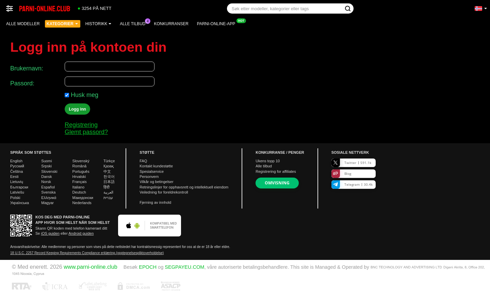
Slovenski (49, 171)
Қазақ (108, 166)
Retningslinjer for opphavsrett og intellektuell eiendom (184, 187)
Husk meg (84, 95)
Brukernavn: (26, 68)
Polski (15, 198)
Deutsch (79, 192)
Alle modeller (23, 23)
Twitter (351, 163)
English (16, 161)
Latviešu (17, 192)
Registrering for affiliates (276, 171)
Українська (19, 203)
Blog (341, 173)
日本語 (109, 182)
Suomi (46, 161)
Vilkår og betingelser (156, 182)
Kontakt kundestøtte (156, 166)
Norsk (46, 182)
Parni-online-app (218, 23)
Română (79, 166)
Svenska (48, 192)
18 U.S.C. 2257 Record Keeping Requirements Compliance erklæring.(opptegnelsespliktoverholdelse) (87, 253)
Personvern (149, 177)
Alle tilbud (134, 23)
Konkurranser (171, 23)
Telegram (352, 184)
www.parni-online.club (90, 267)
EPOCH (148, 267)
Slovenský (80, 161)
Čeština (16, 171)
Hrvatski (79, 177)
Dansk (46, 177)
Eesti (14, 177)
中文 (107, 171)
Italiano (78, 187)
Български (19, 187)
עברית (108, 198)
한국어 (109, 177)
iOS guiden (50, 233)
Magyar (47, 203)
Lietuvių (16, 182)
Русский (17, 166)
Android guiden (81, 233)
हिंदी (106, 187)
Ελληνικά (48, 198)
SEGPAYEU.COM (184, 267)
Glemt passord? (86, 132)
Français (79, 182)
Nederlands (82, 203)
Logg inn (77, 109)
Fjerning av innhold (155, 202)
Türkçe (109, 161)
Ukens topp (268, 161)
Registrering (81, 124)
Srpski (46, 166)
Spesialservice (152, 171)
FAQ (143, 161)
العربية (108, 192)
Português (80, 171)
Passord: (22, 83)
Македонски (82, 198)
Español (48, 187)
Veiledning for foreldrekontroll (164, 192)
